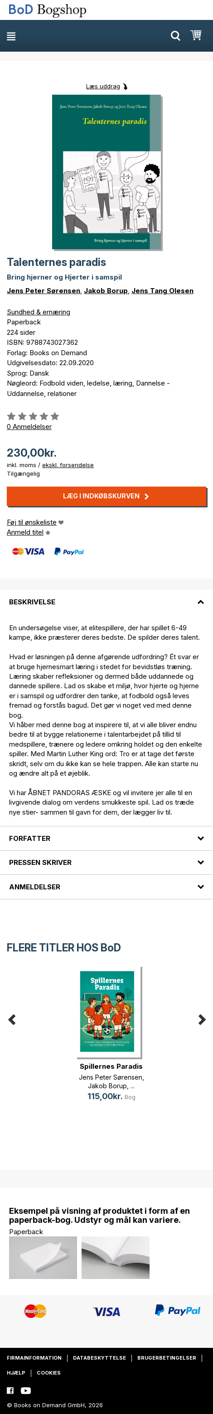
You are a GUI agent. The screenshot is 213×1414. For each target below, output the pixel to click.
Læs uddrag (103, 86)
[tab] (106, 596)
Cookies (49, 1373)
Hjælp (16, 1373)
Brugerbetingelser (166, 1358)
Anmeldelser (34, 887)
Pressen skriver (40, 862)
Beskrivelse (32, 602)
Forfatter (29, 838)
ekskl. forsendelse (68, 464)
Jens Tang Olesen (162, 290)
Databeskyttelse (99, 1358)
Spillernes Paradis (111, 1066)
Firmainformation (34, 1358)
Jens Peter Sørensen (43, 290)
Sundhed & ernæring (38, 312)
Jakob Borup (106, 290)
